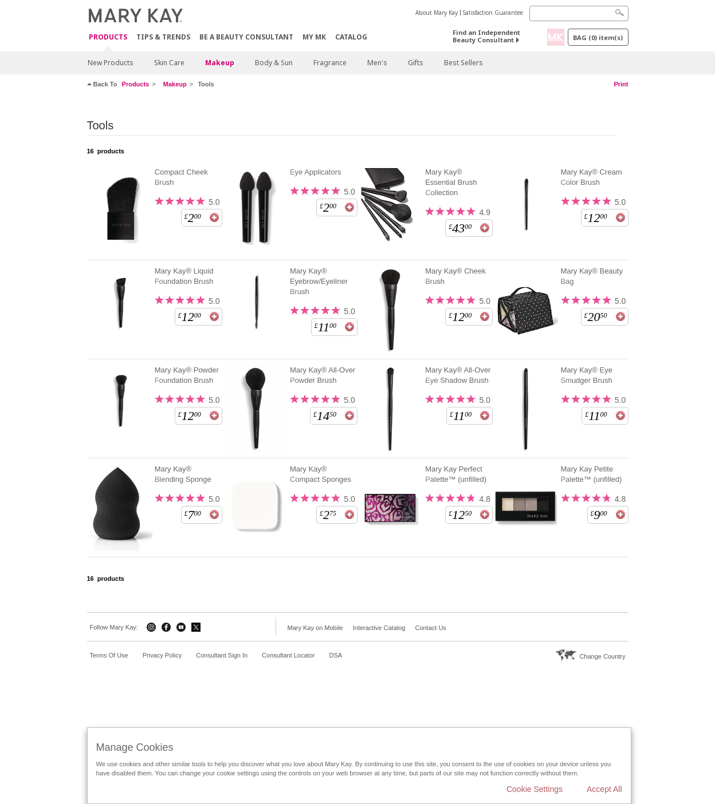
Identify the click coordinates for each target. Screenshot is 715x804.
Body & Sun (274, 63)
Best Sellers (463, 63)
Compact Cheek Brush (181, 177)
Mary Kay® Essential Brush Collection (451, 182)
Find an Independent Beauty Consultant (486, 36)
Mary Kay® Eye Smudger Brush (586, 375)
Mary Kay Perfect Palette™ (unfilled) (455, 474)
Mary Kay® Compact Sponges (320, 474)
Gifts (415, 63)
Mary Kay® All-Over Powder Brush (322, 375)
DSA (335, 655)
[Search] (578, 13)
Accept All (604, 789)
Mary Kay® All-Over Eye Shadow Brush (457, 375)
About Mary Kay (436, 13)
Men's (377, 63)
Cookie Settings (534, 789)
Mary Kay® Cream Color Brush (591, 177)
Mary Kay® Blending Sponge (183, 474)
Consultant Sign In (221, 655)
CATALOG (351, 37)
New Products (110, 63)
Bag (598, 37)
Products (108, 37)
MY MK (314, 37)
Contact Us (430, 627)
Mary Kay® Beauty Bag (591, 276)
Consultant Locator (288, 655)
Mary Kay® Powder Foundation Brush (187, 375)
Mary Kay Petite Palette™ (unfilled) (591, 474)
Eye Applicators (315, 172)
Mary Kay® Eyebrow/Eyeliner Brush (319, 281)
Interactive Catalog (379, 627)
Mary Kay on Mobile (315, 627)
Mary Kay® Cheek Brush (455, 276)
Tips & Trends (163, 37)
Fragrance (330, 63)
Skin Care (169, 63)
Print (621, 84)
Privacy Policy (162, 655)
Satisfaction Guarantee (493, 13)
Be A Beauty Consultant (246, 37)
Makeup (219, 63)
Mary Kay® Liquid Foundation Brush (184, 276)
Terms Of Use (109, 655)
